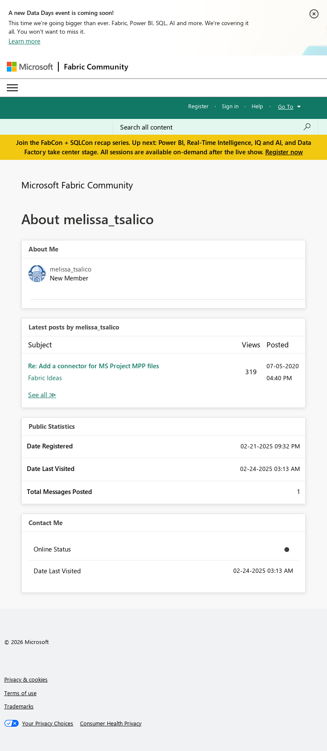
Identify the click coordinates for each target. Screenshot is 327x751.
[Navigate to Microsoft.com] (30, 67)
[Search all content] (215, 127)
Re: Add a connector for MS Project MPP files (93, 365)
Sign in (230, 106)
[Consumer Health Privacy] (110, 723)
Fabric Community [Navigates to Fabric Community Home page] (96, 66)
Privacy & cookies (26, 679)
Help (257, 106)
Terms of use (20, 692)
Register (198, 106)
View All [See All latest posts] (42, 395)
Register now (284, 151)
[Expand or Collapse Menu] (12, 88)
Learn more (24, 41)
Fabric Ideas (45, 377)
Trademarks (19, 706)
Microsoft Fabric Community (77, 185)
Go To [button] (285, 106)
